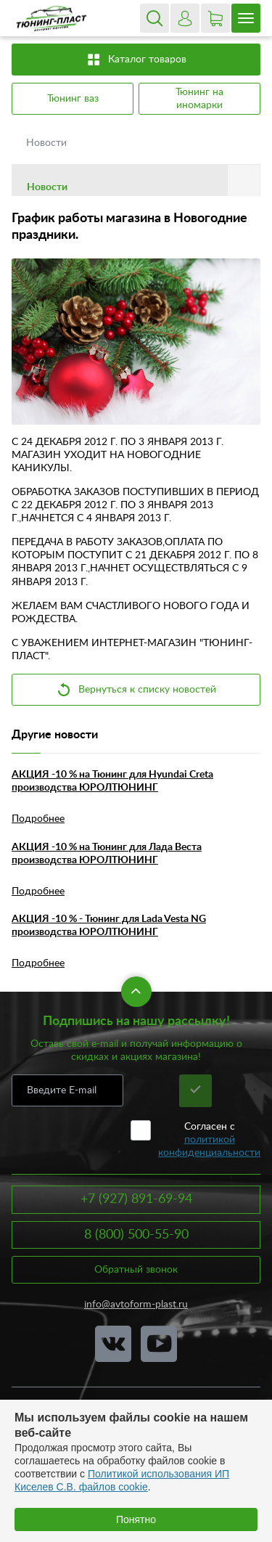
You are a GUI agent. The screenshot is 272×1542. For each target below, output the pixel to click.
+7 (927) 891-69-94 (136, 1199)
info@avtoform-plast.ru (136, 1305)
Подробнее (38, 819)
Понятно (136, 1519)
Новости (48, 143)
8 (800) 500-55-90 (136, 1234)
